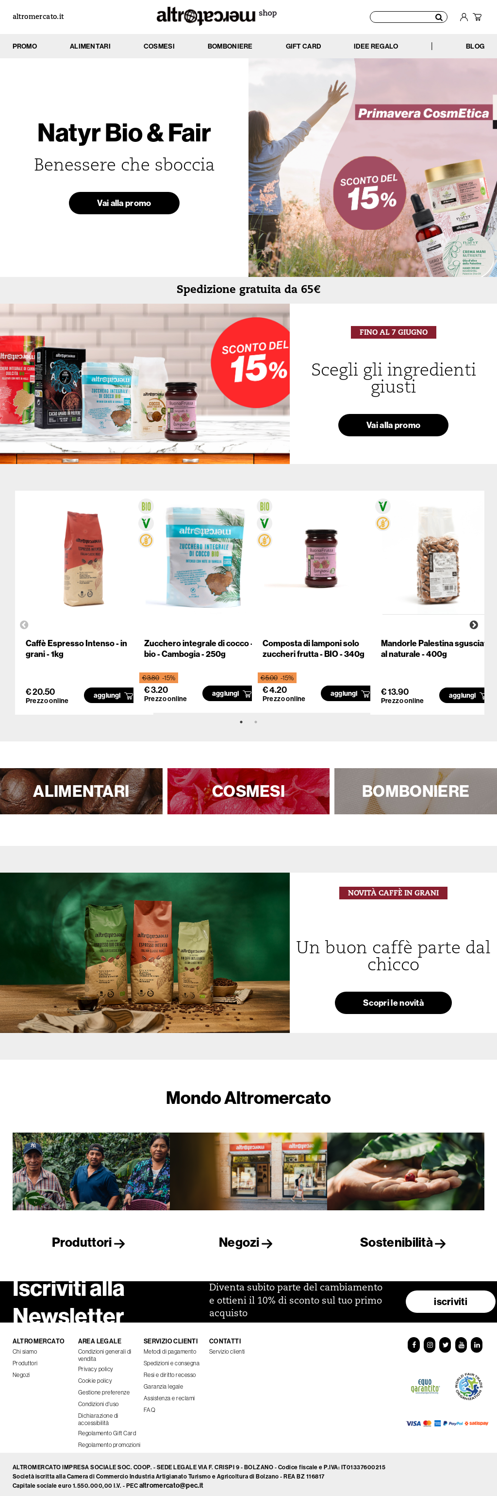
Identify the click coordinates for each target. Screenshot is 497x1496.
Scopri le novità (394, 1005)
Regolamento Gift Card (107, 1429)
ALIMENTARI (81, 791)
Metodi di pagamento (170, 1347)
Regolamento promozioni (109, 1440)
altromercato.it (38, 17)
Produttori (91, 1242)
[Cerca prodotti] (408, 17)
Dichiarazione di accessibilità (98, 1415)
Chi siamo (25, 1347)
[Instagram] (429, 1340)
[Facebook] (413, 1340)
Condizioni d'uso (98, 1400)
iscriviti (450, 1297)
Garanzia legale (163, 1382)
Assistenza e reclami (169, 1394)
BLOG (475, 46)
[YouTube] (461, 1340)
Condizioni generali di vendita (105, 1351)
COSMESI (248, 791)
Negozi (248, 1242)
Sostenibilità (405, 1242)
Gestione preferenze (104, 1388)
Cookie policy (95, 1376)
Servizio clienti (227, 1347)
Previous (24, 625)
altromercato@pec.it (171, 1481)
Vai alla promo (124, 205)
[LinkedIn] (476, 1340)
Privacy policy (96, 1365)
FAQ (150, 1406)
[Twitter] (445, 1340)
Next (474, 625)
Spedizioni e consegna (172, 1359)
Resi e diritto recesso (170, 1371)
